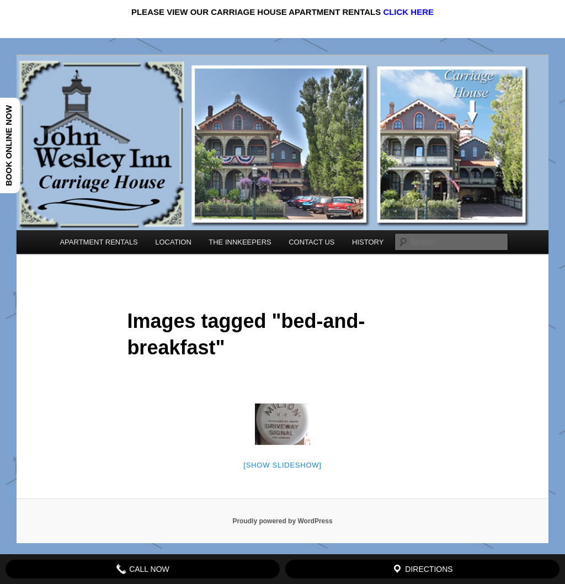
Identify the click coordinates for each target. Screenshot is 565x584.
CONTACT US (311, 242)
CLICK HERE (408, 12)
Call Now (142, 569)
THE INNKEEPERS (240, 242)
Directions (422, 569)
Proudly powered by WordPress (282, 521)
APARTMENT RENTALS (98, 242)
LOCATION (173, 242)
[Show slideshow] (282, 465)
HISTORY (367, 242)
